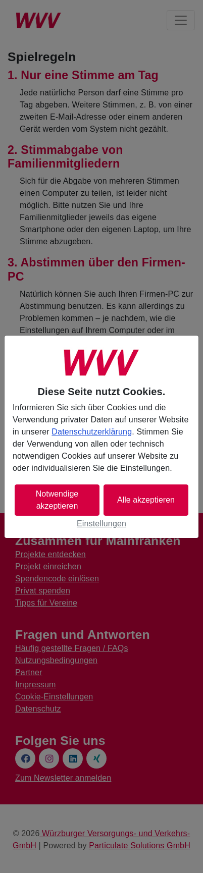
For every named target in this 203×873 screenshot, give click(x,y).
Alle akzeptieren (146, 500)
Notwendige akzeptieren (57, 499)
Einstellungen (101, 523)
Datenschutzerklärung (92, 431)
